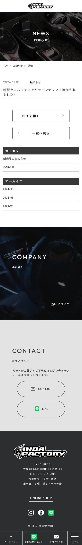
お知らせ (9, 167)
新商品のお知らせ (14, 158)
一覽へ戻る (41, 133)
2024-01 (8, 197)
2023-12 (8, 206)
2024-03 (8, 189)
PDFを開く (31, 115)
